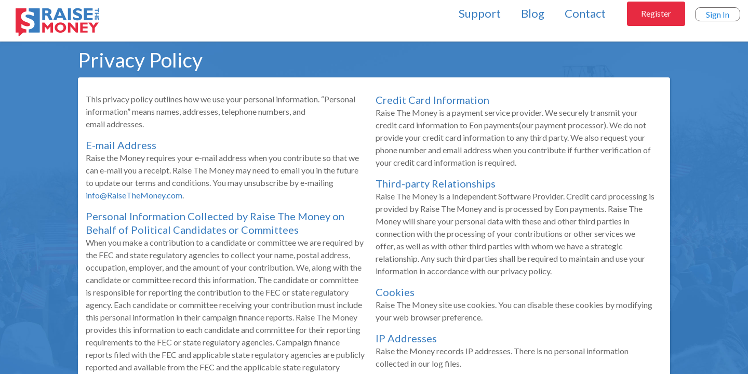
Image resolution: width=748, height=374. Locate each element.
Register (656, 13)
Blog (532, 13)
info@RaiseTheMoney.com (134, 195)
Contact (585, 13)
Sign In (717, 14)
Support (480, 13)
